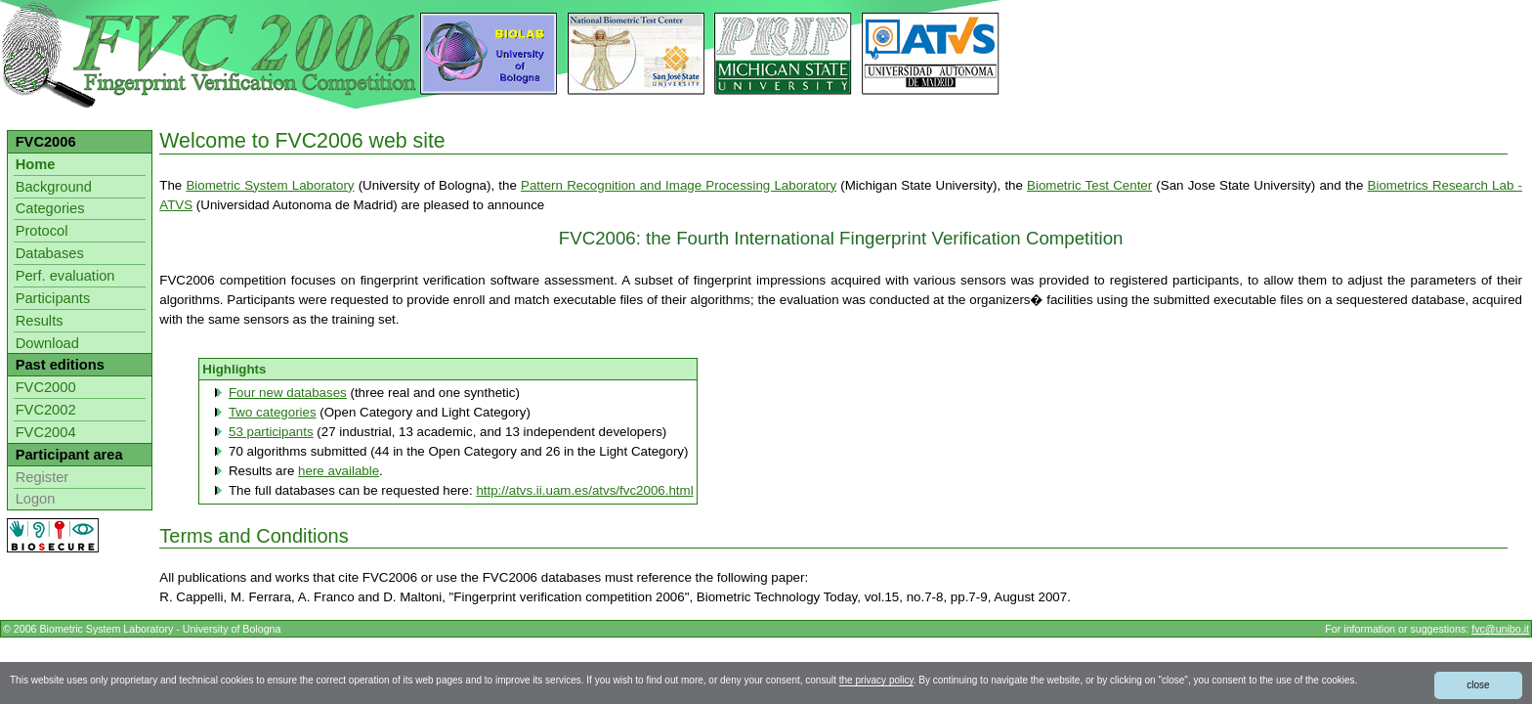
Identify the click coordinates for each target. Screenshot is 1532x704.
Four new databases (288, 392)
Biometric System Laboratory (270, 185)
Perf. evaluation (65, 276)
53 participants (271, 431)
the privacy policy (876, 680)
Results (40, 321)
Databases (50, 253)
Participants (53, 298)
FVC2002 (46, 410)
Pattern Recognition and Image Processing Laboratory (678, 185)
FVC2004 (46, 432)
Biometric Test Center (1089, 185)
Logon (36, 498)
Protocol (42, 231)
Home (36, 164)
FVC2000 (46, 387)
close (1478, 685)
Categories (50, 208)
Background (54, 187)
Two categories (273, 412)
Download (47, 343)
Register (42, 477)
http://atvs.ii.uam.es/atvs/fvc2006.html (584, 490)
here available (338, 470)
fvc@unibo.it (1500, 629)
